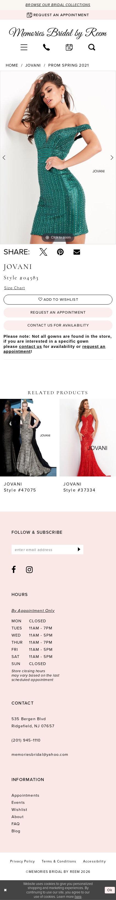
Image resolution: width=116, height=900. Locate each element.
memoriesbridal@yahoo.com (40, 754)
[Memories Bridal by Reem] (58, 33)
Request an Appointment (58, 312)
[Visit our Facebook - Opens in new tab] (14, 569)
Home (12, 65)
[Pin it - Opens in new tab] (60, 252)
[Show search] (92, 47)
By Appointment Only (33, 610)
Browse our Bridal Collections (58, 4)
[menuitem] (24, 47)
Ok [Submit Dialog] (109, 890)
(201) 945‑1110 (26, 740)
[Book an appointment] (58, 15)
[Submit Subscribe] (79, 549)
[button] (24, 47)
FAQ (16, 824)
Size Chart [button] (14, 288)
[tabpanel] (58, 157)
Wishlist (19, 810)
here (78, 896)
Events (18, 802)
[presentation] (28, 438)
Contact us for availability (58, 325)
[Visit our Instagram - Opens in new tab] (29, 569)
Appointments (26, 795)
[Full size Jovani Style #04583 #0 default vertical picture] (58, 157)
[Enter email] (48, 549)
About (18, 817)
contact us (30, 346)
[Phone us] (46, 47)
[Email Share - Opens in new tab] (76, 252)
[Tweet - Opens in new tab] (43, 252)
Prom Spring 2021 (68, 65)
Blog (16, 831)
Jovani (33, 65)
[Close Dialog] (5, 890)
